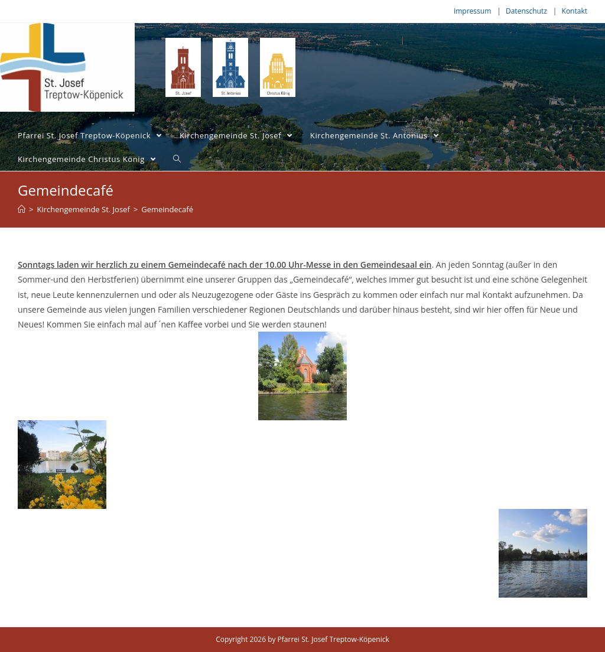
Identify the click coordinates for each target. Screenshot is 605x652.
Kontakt (574, 11)
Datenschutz (526, 11)
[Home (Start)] (21, 209)
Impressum (472, 11)
